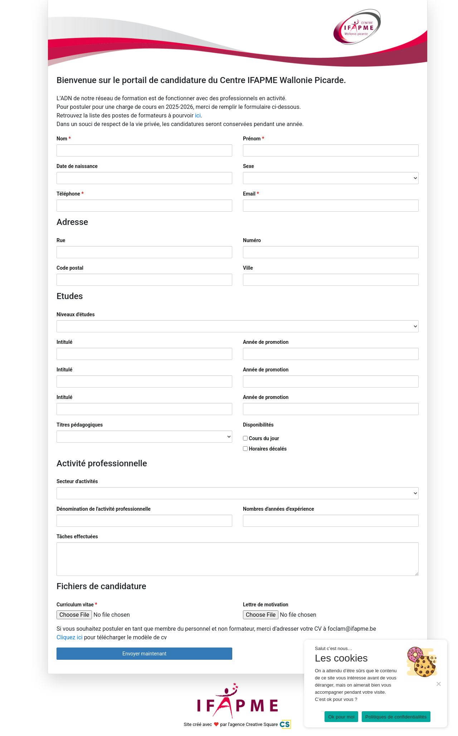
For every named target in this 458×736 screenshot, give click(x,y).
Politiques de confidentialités (396, 717)
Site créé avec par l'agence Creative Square (238, 724)
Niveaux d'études (76, 314)
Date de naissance (77, 166)
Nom (64, 138)
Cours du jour (261, 438)
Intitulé (64, 342)
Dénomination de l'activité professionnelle (104, 509)
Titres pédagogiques (80, 425)
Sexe (248, 166)
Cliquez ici (70, 637)
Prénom (253, 138)
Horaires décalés (265, 449)
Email (251, 194)
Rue (61, 240)
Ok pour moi (341, 717)
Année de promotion (265, 342)
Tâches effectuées (77, 536)
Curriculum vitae (77, 604)
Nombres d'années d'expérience (278, 509)
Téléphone (70, 194)
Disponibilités (258, 425)
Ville (248, 268)
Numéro (252, 240)
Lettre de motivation (265, 604)
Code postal (70, 268)
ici (198, 115)
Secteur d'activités (77, 481)
